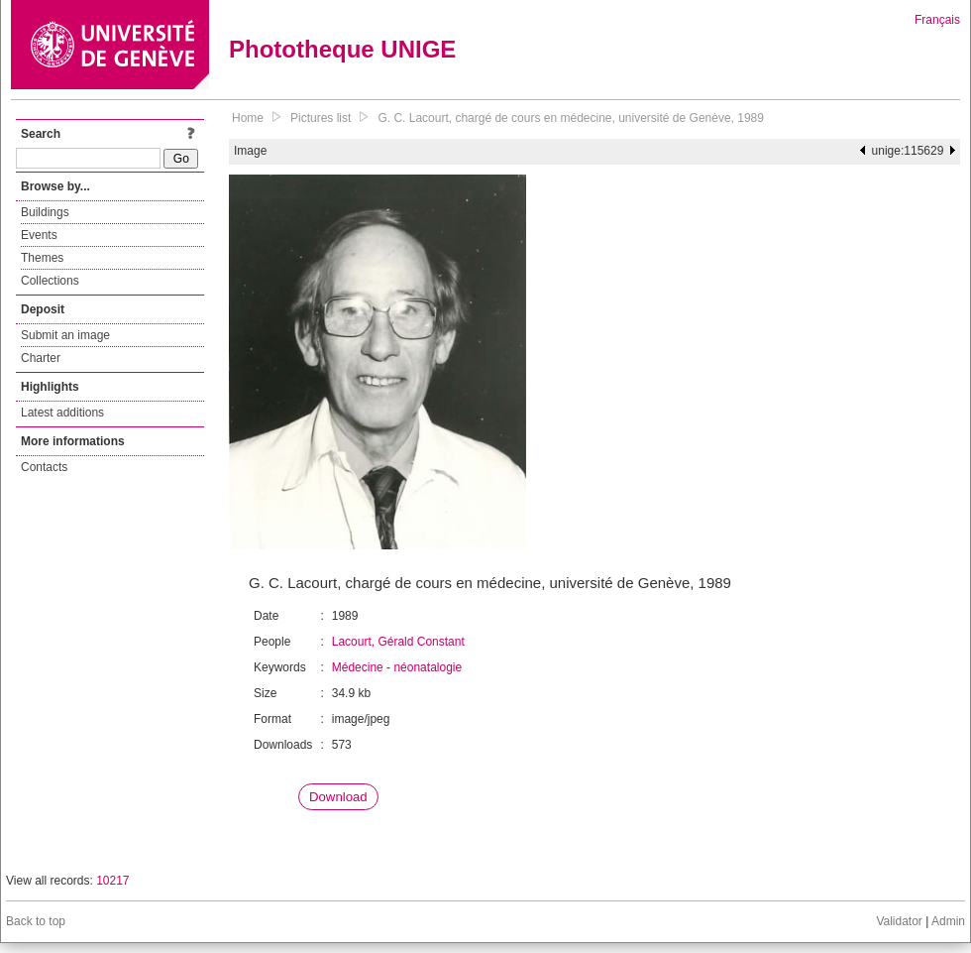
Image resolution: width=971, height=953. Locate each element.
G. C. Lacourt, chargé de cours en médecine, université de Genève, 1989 (571, 118)
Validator (898, 921)
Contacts (44, 467)
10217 (112, 881)
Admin (948, 921)
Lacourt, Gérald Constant (398, 642)
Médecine (357, 667)
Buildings (45, 212)
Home (248, 118)
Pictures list (320, 118)
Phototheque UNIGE (342, 49)
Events (39, 235)
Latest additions (62, 412)
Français (937, 20)
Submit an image (65, 335)
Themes (42, 258)
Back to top (35, 921)
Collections (50, 281)
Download (338, 796)
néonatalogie (427, 667)
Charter (40, 358)
